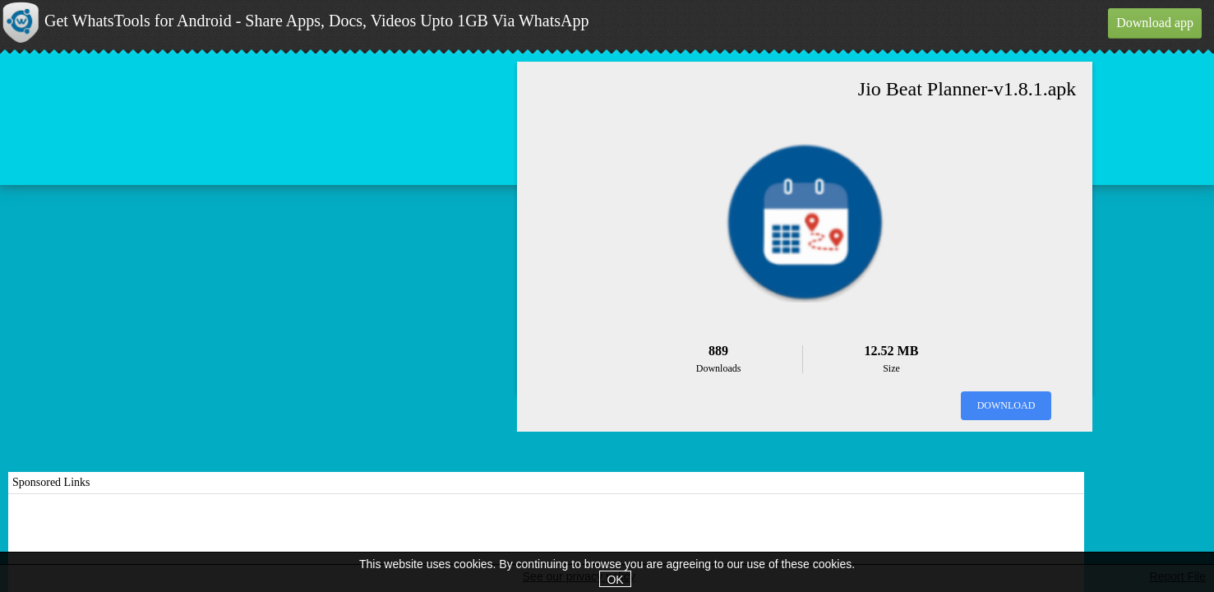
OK (615, 579)
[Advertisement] (546, 543)
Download (1006, 405)
